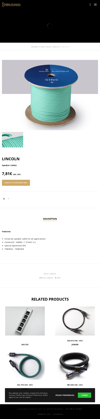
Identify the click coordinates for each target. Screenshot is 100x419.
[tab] (50, 219)
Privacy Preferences (64, 395)
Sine (59, 278)
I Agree (84, 395)
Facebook (58, 414)
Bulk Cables (50, 274)
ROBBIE (79, 409)
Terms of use (43, 414)
